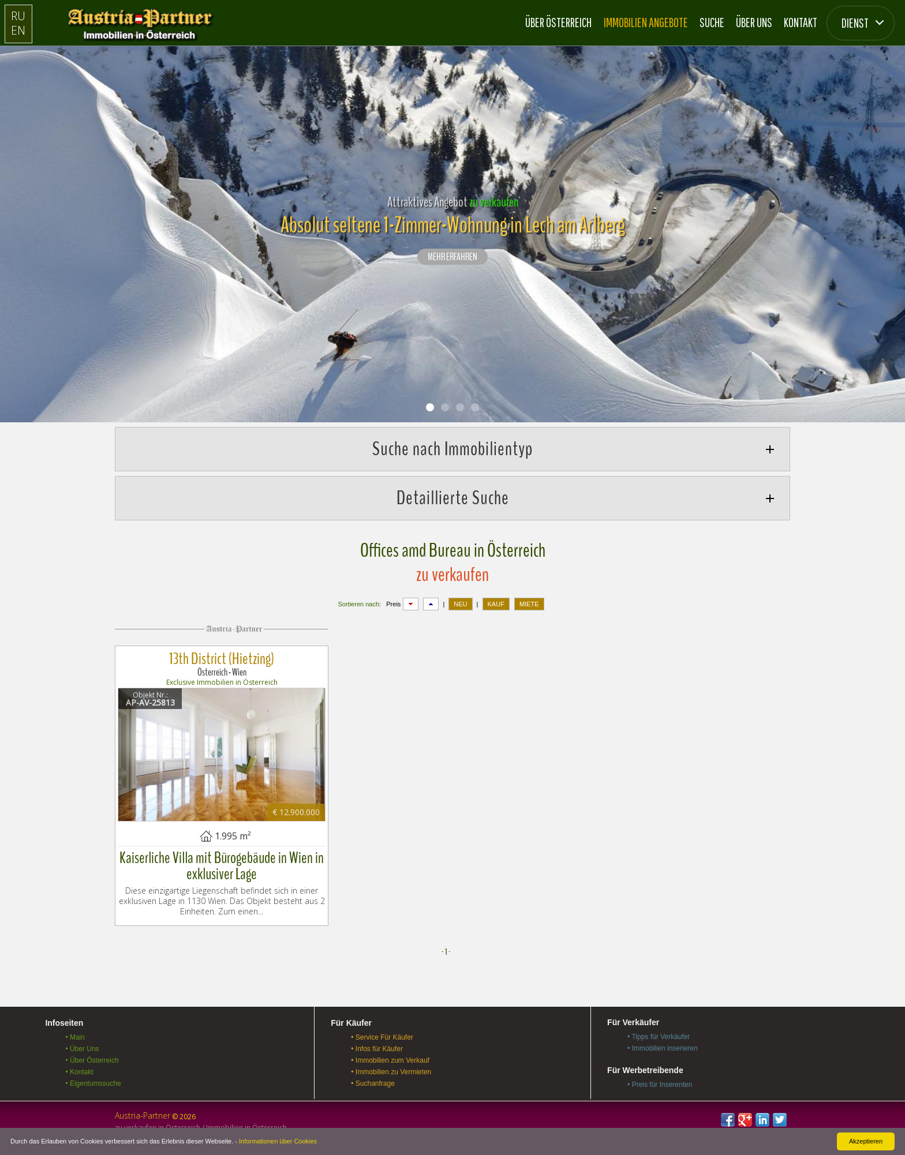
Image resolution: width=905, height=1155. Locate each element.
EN (18, 30)
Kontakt (800, 22)
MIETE (529, 604)
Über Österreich (558, 22)
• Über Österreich (91, 1060)
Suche (712, 22)
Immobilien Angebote (646, 22)
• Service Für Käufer (382, 1037)
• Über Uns (82, 1049)
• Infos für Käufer (377, 1049)
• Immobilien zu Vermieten (391, 1072)
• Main (75, 1037)
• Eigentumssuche (93, 1083)
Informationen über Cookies (278, 1141)
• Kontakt (79, 1072)
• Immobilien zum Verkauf (390, 1060)
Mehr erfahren (452, 257)
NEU (460, 604)
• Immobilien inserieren (662, 1048)
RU (18, 16)
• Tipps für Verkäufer (658, 1037)
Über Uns (754, 22)
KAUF (496, 604)
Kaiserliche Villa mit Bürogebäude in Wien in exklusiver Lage (221, 866)
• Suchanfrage (373, 1083)
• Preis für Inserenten (659, 1085)
